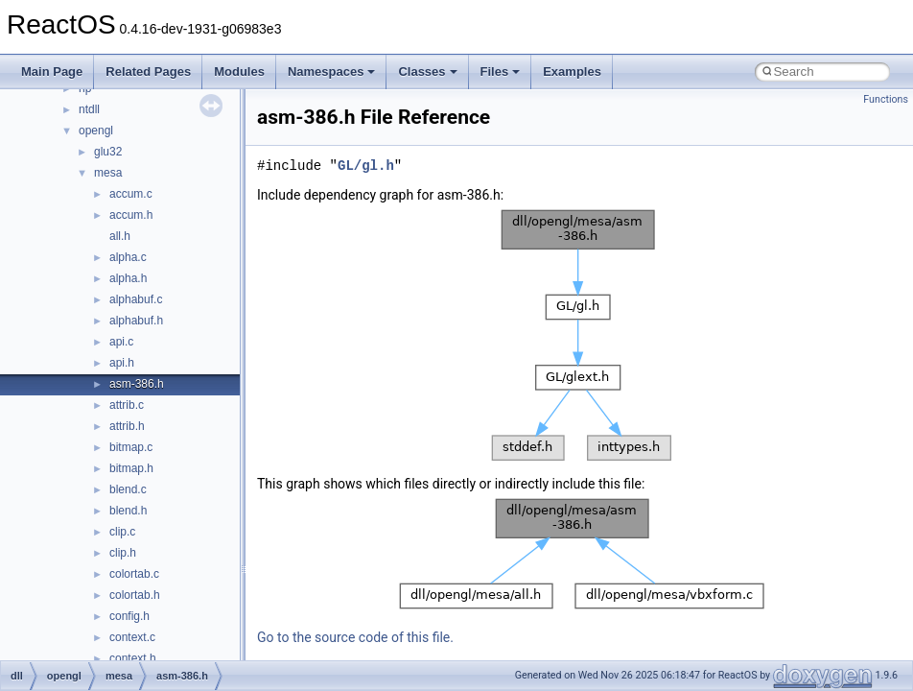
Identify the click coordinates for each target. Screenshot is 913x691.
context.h (132, 658)
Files (500, 71)
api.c (121, 341)
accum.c (130, 194)
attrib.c (126, 405)
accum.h (130, 215)
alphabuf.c (135, 299)
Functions (885, 99)
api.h (121, 362)
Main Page (51, 71)
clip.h (122, 553)
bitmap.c (130, 447)
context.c (132, 637)
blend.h (128, 510)
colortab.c (134, 574)
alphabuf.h (136, 320)
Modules (239, 71)
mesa (108, 172)
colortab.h (134, 595)
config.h (129, 616)
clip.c (122, 531)
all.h (119, 236)
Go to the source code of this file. (355, 637)
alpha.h (128, 278)
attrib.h (127, 426)
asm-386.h (136, 384)
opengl (96, 130)
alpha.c (128, 257)
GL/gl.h (366, 165)
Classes (427, 71)
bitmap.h (131, 468)
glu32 (108, 151)
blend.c (128, 489)
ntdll (89, 109)
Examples (572, 71)
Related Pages (148, 71)
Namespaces (332, 71)
